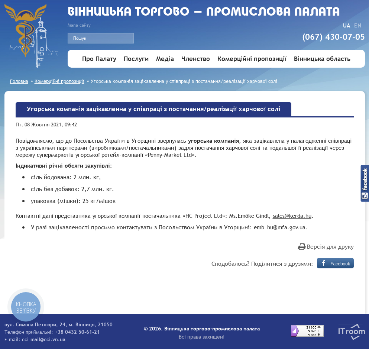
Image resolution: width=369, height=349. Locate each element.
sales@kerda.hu (292, 215)
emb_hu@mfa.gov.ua (279, 227)
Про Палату (99, 59)
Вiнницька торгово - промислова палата (204, 12)
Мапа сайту (79, 25)
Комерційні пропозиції (252, 59)
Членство (195, 59)
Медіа (165, 59)
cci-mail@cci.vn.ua (43, 339)
